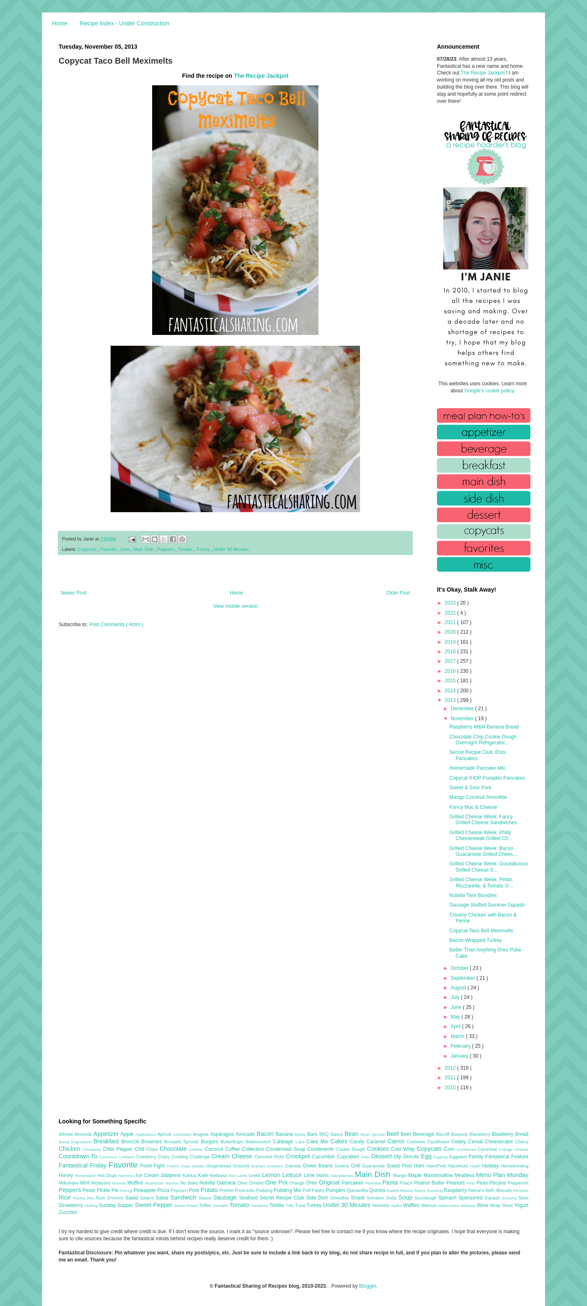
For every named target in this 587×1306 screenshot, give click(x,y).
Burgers (210, 1142)
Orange (297, 1182)
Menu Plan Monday (502, 1175)
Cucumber (324, 1157)
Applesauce (146, 1134)
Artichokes (183, 1134)
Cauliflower (439, 1141)
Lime (125, 549)
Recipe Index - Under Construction (124, 23)
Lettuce (293, 1175)
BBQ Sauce (332, 1134)
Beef (393, 1133)
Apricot (165, 1134)
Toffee (205, 1205)
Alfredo (66, 1134)
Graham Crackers (268, 1166)
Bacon (266, 1133)
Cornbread (467, 1149)
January (460, 1056)
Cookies (379, 1148)
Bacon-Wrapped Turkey (475, 940)
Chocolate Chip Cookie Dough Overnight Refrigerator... (482, 740)
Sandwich (184, 1197)
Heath (476, 1166)
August (459, 988)
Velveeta (381, 1205)
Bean (352, 1133)
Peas (483, 1183)
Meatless (465, 1175)
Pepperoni (518, 1182)
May (456, 1017)
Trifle (290, 1205)
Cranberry (147, 1156)
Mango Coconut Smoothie (478, 797)
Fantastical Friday (84, 1165)
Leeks (255, 1175)
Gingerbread (219, 1165)
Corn (450, 1149)
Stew (523, 1197)
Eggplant (459, 1156)
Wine (483, 1205)
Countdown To (79, 1156)
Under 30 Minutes (231, 549)
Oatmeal (227, 1183)
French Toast (179, 1166)
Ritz (91, 1198)
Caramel (376, 1142)
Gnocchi (242, 1165)
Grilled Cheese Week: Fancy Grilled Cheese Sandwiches (483, 819)
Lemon (272, 1175)
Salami (148, 1197)
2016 (451, 671)
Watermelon (449, 1205)
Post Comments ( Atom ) (116, 624)
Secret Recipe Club (283, 1198)
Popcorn (180, 1190)
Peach (407, 1182)
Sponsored (472, 1198)
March (458, 1036)
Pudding (265, 1190)
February (461, 1046)
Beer (407, 1134)
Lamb (243, 1175)
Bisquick (460, 1134)
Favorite (109, 549)
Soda (392, 1197)
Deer (366, 1157)
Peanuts (456, 1183)
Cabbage (284, 1142)
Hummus (127, 1175)
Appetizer (107, 1133)
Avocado (246, 1134)
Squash (493, 1197)
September (463, 978)
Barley (300, 1134)
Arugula (201, 1134)
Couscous (109, 1157)
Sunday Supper (117, 1205)
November (463, 718)
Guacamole (374, 1165)
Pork (194, 1190)
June (457, 1007)
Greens (343, 1165)
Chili (140, 1149)
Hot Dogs (108, 1175)
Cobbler (197, 1149)
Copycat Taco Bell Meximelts (481, 931)
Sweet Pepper (154, 1205)
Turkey (203, 549)
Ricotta (80, 1198)
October (460, 968)
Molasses (101, 1182)
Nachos (172, 1183)
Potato (210, 1190)
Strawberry (71, 1205)
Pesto (90, 1190)
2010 (451, 1087)
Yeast (508, 1205)
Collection (254, 1149)
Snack (359, 1198)
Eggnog (441, 1157)
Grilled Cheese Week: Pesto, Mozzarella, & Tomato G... (481, 882)
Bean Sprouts (373, 1134)
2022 (451, 613)
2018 (451, 651)
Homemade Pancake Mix (477, 768)
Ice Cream (148, 1175)
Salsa (163, 1198)
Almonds (84, 1134)
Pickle (104, 1190)
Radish (393, 1190)
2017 (451, 661)
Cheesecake (500, 1142)
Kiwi (233, 1175)
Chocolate (174, 1148)
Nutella (208, 1183)
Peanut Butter (430, 1183)
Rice (66, 1197)
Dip (399, 1157)
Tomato (185, 549)
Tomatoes (260, 1205)
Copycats (88, 549)
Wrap (496, 1205)
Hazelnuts (459, 1165)
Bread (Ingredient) (76, 1142)
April (456, 1026)
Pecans (499, 1183)
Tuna (300, 1205)
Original (330, 1182)
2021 (451, 622)
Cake (300, 1142)
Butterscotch (259, 1141)
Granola (294, 1165)
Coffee (233, 1149)
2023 (451, 603)
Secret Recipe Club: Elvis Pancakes (477, 755)
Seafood (249, 1198)
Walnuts (429, 1205)
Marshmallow (439, 1175)
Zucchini (68, 1212)
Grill (356, 1166)
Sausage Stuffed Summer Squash (487, 905)
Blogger (367, 1286)
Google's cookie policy (488, 391)
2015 (451, 681)
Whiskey (469, 1205)
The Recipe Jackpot (261, 75)
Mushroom (155, 1183)
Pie (115, 1190)
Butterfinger (233, 1141)
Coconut (215, 1149)
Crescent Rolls (270, 1156)
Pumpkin (336, 1190)
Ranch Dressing (429, 1190)
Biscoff (443, 1134)
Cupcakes (349, 1157)
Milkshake (69, 1182)
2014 (451, 691)
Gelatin (199, 1166)
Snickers (376, 1197)
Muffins (136, 1183)
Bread (521, 1134)
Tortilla (277, 1205)
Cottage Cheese (513, 1149)
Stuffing (91, 1205)
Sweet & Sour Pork (470, 788)
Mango (400, 1175)
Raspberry (456, 1190)
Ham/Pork (437, 1165)
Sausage (226, 1197)
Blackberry (480, 1134)
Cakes (340, 1141)
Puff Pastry (314, 1190)
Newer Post (73, 593)
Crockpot (299, 1156)
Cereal (476, 1142)
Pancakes (353, 1183)
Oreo (312, 1183)
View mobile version (235, 606)
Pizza (164, 1190)
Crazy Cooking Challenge (185, 1156)
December (463, 708)
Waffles (412, 1205)
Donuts (412, 1157)
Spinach (449, 1198)
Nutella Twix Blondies (473, 895)
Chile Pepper (119, 1149)
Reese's (477, 1190)
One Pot (277, 1182)
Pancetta (373, 1183)
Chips (153, 1149)
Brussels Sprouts (182, 1141)
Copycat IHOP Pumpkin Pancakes (487, 778)
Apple (128, 1134)
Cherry (521, 1141)
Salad (132, 1198)
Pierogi (127, 1190)
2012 (451, 1068)
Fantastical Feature (506, 1157)
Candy (358, 1142)
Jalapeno (171, 1175)
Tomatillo (220, 1205)
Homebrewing (514, 1165)
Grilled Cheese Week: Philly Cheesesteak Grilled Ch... (481, 835)
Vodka (397, 1205)
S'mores (116, 1197)
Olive (243, 1182)
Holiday (491, 1166)
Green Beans (319, 1166)
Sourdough (426, 1197)
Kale (204, 1175)
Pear (471, 1183)
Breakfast (107, 1141)
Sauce (205, 1197)
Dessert (382, 1156)
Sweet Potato (186, 1205)
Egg (427, 1156)
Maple (416, 1175)
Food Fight (153, 1166)
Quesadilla (358, 1190)
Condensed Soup (286, 1149)
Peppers (166, 549)
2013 (451, 700)
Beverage (424, 1134)
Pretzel (227, 1190)
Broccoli (131, 1142)
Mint (85, 1183)
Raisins (407, 1190)
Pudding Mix (288, 1190)
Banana (285, 1134)
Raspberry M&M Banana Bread (484, 727)
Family (477, 1157)
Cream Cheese (233, 1156)
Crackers (127, 1157)
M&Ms (323, 1175)
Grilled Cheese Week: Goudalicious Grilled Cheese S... (488, 866)
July (456, 997)
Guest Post (400, 1166)
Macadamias (342, 1175)
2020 (451, 632)
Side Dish (318, 1198)
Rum (101, 1197)
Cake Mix (318, 1142)
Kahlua (190, 1175)
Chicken (71, 1148)
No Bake (190, 1182)
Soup (406, 1197)
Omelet (257, 1182)
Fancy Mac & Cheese (473, 807)
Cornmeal (488, 1149)
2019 (451, 642)
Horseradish (86, 1175)
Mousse (119, 1183)
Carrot (397, 1141)
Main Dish (144, 549)
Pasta (391, 1182)
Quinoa (378, 1190)
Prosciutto (245, 1190)
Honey (67, 1175)
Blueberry (503, 1134)
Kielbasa (219, 1175)
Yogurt (521, 1205)
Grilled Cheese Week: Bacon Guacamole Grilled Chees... (483, 851)
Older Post (398, 593)
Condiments (321, 1149)
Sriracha (510, 1198)
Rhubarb (520, 1190)
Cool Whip (404, 1149)
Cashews (417, 1141)
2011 (451, 1077)
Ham (420, 1166)
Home (59, 23)
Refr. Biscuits (499, 1190)
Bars (313, 1134)
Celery (459, 1142)
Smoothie (340, 1197)
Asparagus (222, 1134)
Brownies (152, 1142)
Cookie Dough (351, 1149)
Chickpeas (93, 1149)
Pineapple (145, 1190)
